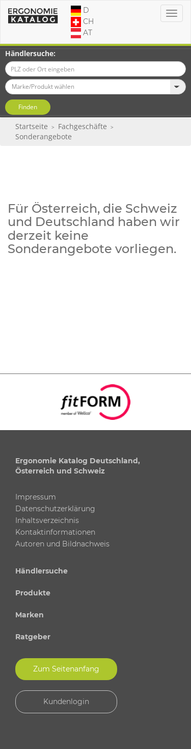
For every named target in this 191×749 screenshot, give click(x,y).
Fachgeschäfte (82, 126)
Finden (27, 107)
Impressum (35, 497)
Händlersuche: (30, 53)
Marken (29, 614)
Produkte (32, 592)
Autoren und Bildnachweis (62, 543)
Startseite (31, 126)
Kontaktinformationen (55, 532)
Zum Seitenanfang (66, 668)
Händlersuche (41, 571)
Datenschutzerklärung (55, 508)
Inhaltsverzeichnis (47, 520)
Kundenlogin (66, 701)
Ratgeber (32, 636)
